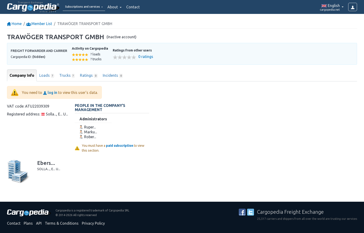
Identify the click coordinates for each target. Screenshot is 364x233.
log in (50, 92)
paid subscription (119, 145)
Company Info (22, 75)
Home (14, 24)
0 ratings (145, 57)
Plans (28, 223)
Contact (145, 7)
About (125, 7)
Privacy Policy (93, 223)
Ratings (89, 75)
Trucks (67, 75)
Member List (39, 24)
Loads (46, 75)
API (39, 223)
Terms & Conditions (62, 223)
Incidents (113, 75)
